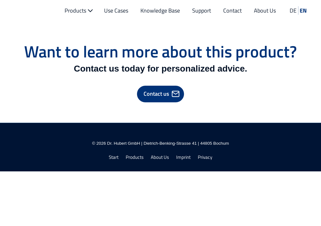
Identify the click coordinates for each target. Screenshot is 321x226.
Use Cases (116, 10)
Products (79, 10)
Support (201, 10)
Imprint (183, 157)
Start (113, 157)
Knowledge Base (160, 10)
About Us (265, 10)
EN (303, 10)
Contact (232, 10)
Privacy (205, 157)
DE (293, 10)
